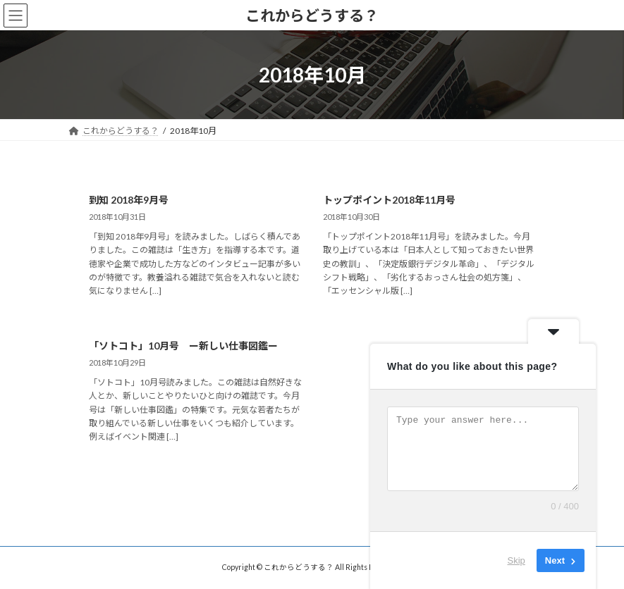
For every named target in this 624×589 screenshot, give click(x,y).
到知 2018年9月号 (129, 200)
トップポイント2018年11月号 (389, 200)
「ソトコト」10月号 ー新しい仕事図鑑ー (183, 346)
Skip (516, 560)
